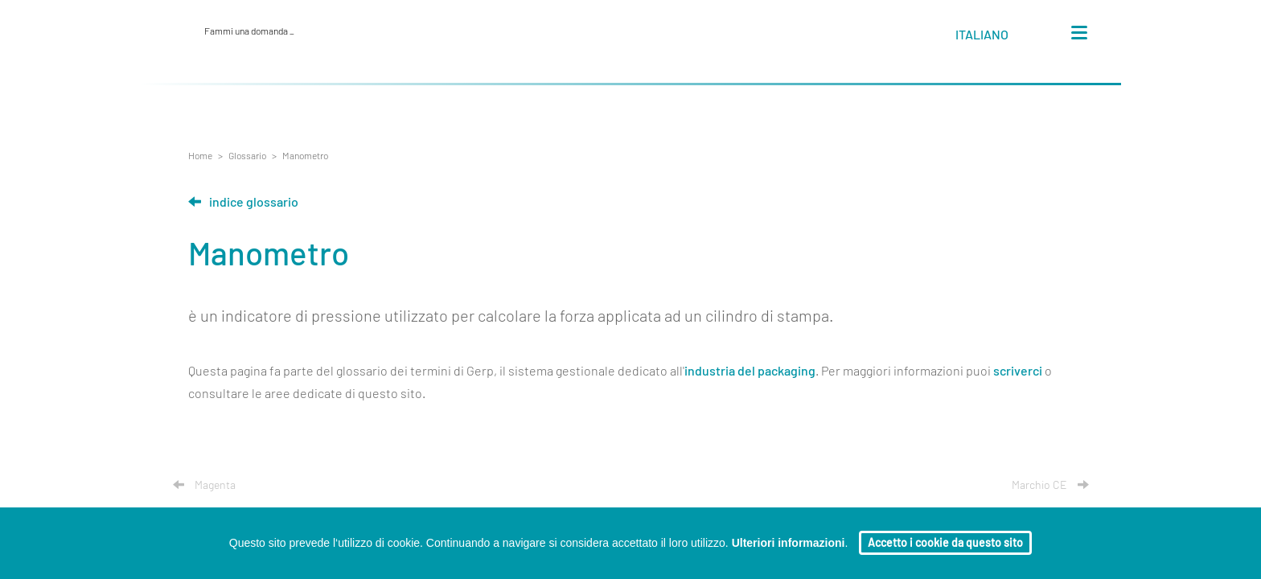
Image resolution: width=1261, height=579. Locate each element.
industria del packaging (749, 371)
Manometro (305, 156)
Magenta (204, 485)
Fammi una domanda (249, 31)
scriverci (1017, 371)
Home (200, 156)
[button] (997, 38)
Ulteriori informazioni (788, 542)
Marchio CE (1050, 485)
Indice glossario (243, 202)
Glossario (247, 156)
